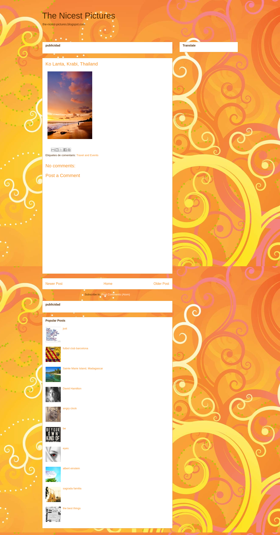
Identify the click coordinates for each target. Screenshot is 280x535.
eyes (66, 448)
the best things (72, 508)
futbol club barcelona (75, 348)
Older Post (161, 283)
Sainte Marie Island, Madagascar (83, 368)
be (64, 428)
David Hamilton (72, 388)
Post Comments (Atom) (115, 294)
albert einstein (71, 468)
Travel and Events (87, 155)
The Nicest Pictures (78, 15)
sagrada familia (72, 488)
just (65, 328)
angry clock (70, 408)
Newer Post (54, 283)
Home (108, 283)
